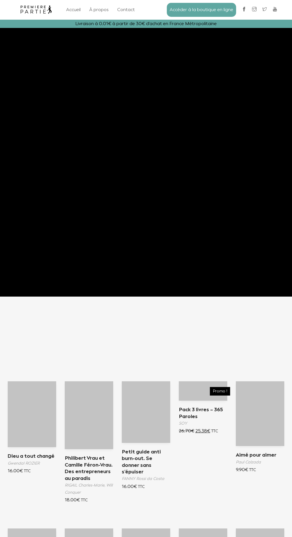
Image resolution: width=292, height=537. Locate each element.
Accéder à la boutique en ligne (201, 9)
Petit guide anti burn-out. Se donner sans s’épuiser (141, 462)
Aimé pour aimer (256, 455)
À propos (99, 9)
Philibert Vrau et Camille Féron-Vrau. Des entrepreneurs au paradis (86, 471)
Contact (126, 9)
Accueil (73, 9)
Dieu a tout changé (31, 456)
